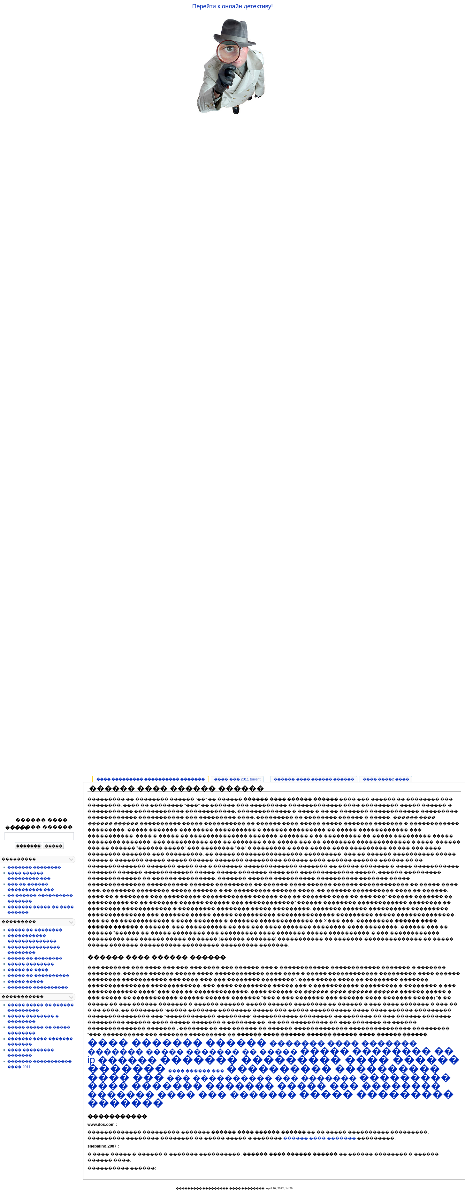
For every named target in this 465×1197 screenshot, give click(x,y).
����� (17, 827)
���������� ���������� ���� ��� (264, 1073)
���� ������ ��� (196, 1070)
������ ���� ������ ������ (41, 823)
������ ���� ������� (319, 1138)
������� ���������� (37, 987)
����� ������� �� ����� (222, 1051)
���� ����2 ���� (386, 779)
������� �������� (34, 867)
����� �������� (30, 964)
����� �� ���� (27, 970)
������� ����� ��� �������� (323, 1085)
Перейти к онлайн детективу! (232, 6)
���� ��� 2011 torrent (237, 779)
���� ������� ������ (177, 1042)
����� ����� (25, 981)
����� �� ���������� (38, 975)
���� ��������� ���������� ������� (150, 779)
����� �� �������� (34, 930)
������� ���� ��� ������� (192, 1094)
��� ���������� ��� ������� (261, 1077)
